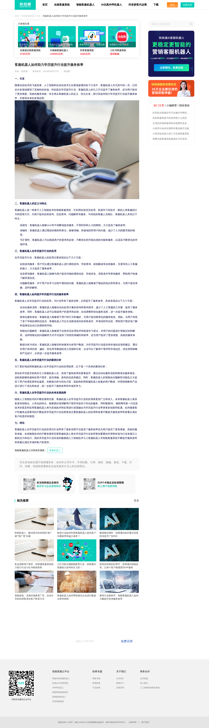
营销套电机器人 (59, 697)
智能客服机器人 (85, 4)
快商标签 (96, 683)
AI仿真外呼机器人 (111, 4)
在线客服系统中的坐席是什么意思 (170, 118)
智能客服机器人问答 (30, 16)
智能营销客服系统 (60, 692)
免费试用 (187, 5)
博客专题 (96, 678)
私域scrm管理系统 (60, 683)
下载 (156, 4)
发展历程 (120, 688)
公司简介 (120, 678)
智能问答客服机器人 (61, 678)
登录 (172, 5)
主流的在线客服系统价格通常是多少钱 (172, 123)
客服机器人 (55, 450)
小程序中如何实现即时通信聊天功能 (171, 128)
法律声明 (133, 722)
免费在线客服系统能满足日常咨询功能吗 (172, 139)
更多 (136, 500)
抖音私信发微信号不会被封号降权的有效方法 (172, 112)
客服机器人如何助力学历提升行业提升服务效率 (65, 16)
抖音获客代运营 (138, 4)
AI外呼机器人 (58, 688)
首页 (45, 4)
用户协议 (145, 722)
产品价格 (96, 688)
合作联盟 (144, 678)
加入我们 (144, 683)
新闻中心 (120, 683)
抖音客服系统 (58, 701)
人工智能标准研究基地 (150, 688)
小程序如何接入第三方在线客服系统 (171, 133)
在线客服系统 (62, 4)
